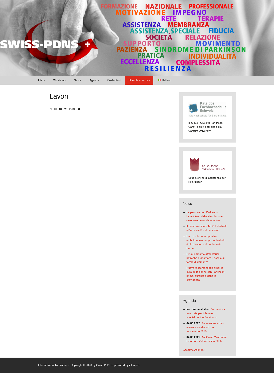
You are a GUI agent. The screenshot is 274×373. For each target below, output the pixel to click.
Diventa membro (139, 80)
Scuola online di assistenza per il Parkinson (207, 170)
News (77, 80)
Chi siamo (59, 80)
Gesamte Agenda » (194, 350)
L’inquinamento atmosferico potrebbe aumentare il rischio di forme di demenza (205, 258)
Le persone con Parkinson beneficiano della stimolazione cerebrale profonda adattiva (204, 216)
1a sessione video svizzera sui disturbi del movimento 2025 (205, 327)
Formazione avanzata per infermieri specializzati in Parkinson (205, 313)
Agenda (94, 80)
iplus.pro (134, 365)
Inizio (41, 80)
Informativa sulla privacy (52, 365)
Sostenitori (113, 80)
